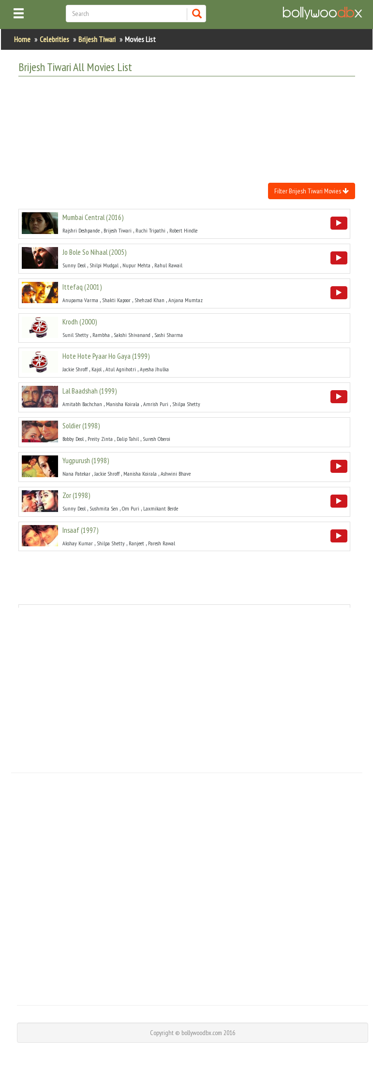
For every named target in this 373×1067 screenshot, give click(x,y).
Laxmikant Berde (160, 508)
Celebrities (54, 39)
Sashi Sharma (168, 334)
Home (22, 39)
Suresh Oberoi (156, 438)
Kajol (96, 369)
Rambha (101, 334)
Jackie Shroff (75, 369)
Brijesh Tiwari (97, 39)
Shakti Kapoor (116, 300)
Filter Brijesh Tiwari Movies (311, 191)
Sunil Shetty (75, 334)
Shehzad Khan (149, 300)
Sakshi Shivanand (132, 334)
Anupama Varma (80, 300)
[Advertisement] (194, 108)
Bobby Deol (73, 438)
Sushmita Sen (104, 508)
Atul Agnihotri (120, 369)
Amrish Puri (155, 404)
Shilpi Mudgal (104, 265)
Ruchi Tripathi (150, 230)
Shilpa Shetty (186, 404)
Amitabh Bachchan (82, 404)
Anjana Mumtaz (185, 300)
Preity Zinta (100, 438)
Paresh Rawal (161, 543)
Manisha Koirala (122, 404)
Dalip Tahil (128, 438)
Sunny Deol (74, 265)
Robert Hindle (183, 230)
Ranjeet (136, 543)
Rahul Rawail (168, 265)
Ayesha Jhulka (154, 369)
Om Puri (130, 508)
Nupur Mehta (136, 265)
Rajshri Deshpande (81, 230)
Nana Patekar (76, 473)
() (92, 217)
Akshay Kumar (77, 543)
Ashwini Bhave (176, 473)
